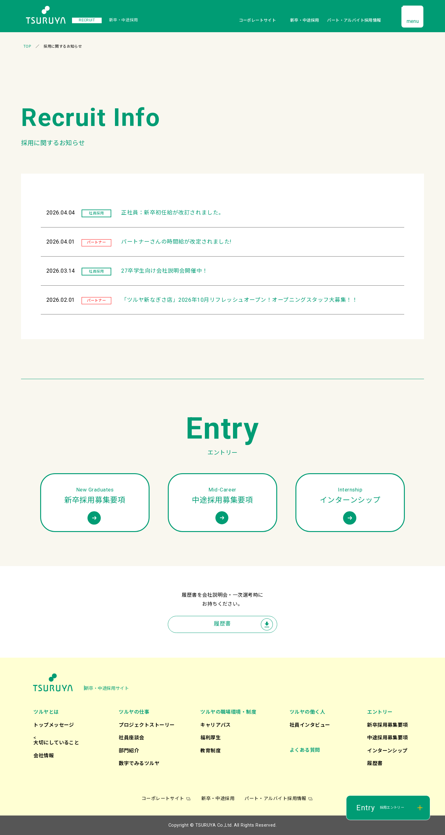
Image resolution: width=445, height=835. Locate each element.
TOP (27, 46)
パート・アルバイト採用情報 (354, 20)
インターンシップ (387, 751)
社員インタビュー (310, 725)
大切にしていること (56, 743)
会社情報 (43, 756)
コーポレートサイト (257, 20)
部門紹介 (129, 751)
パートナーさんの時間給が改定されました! (176, 242)
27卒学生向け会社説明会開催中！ (164, 271)
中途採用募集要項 (387, 738)
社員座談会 (131, 738)
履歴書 (222, 624)
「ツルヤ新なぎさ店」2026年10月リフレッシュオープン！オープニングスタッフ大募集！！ (239, 300)
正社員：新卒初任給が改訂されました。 (172, 213)
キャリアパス (215, 725)
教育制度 (210, 751)
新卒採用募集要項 (387, 725)
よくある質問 (305, 750)
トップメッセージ (53, 725)
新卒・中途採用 (304, 20)
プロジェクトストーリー (147, 725)
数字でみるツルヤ (139, 763)
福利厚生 (210, 738)
